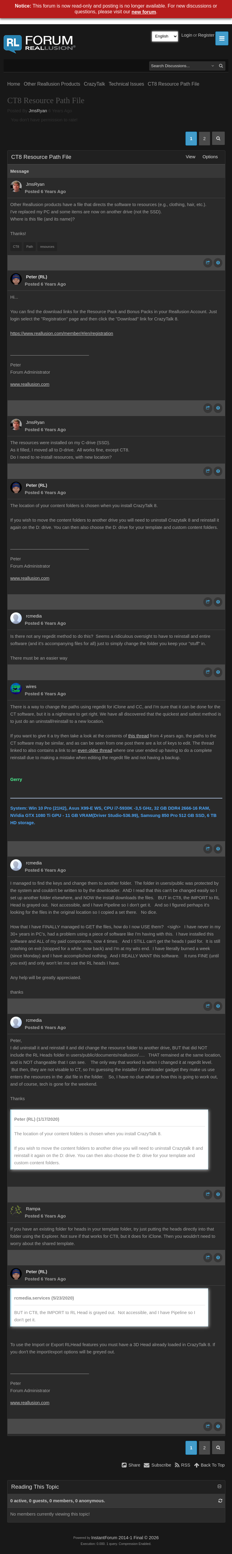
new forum (144, 12)
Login (187, 35)
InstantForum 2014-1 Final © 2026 (125, 1537)
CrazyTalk (94, 84)
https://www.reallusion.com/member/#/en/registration (61, 333)
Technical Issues (126, 84)
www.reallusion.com (30, 384)
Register (206, 35)
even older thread (95, 750)
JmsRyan (38, 110)
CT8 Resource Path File (173, 84)
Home (13, 84)
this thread (138, 735)
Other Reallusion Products (52, 84)
